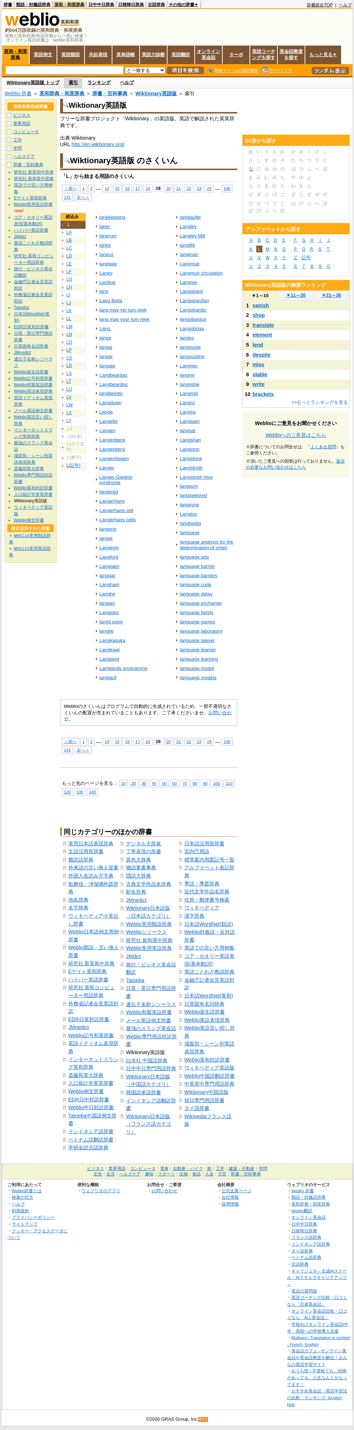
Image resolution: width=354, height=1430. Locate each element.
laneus (107, 254)
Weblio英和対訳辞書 (207, 1060)
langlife (187, 245)
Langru (187, 402)
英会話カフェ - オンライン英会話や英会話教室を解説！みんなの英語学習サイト (317, 1357)
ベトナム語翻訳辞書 (90, 1139)
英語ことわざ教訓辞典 (209, 972)
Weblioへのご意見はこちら (296, 435)
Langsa (187, 412)
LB (69, 240)
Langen (108, 430)
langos (187, 337)
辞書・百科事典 (109, 93)
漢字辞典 (194, 916)
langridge (189, 384)
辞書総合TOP (320, 5)
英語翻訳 (180, 54)
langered (109, 491)
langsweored (193, 495)
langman (189, 254)
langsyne (189, 504)
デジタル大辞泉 (143, 843)
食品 (196, 1174)
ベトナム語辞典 (306, 1257)
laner (105, 226)
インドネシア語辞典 (310, 1244)
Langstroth (191, 467)
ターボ (236, 54)
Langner (188, 282)
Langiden (109, 612)
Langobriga (192, 328)
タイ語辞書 (196, 1108)
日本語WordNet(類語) (208, 924)
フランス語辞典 (306, 1237)
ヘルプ (345, 5)
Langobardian (194, 300)
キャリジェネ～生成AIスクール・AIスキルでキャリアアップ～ (317, 1277)
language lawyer (197, 640)
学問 (17, 148)
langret (187, 375)
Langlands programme (124, 668)
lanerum (108, 235)
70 (185, 783)
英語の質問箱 (304, 1291)
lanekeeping (113, 217)
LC (69, 248)
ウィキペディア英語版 (209, 1068)
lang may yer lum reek (123, 310)
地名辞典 (78, 900)
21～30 (331, 295)
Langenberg (112, 449)
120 (67, 791)
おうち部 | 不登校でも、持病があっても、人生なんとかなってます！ (317, 1377)
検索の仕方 (22, 1197)
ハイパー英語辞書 (88, 979)
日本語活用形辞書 (204, 843)
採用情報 (230, 1204)
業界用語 (21, 123)
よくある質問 (323, 446)
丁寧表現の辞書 (143, 851)
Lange (106, 412)
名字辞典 (78, 907)
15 (117, 188)
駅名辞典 (136, 892)
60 (174, 783)
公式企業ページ (237, 1190)
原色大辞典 (138, 860)
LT (69, 381)
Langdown (111, 402)
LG (69, 279)
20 (168, 188)
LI (68, 295)
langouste (190, 347)
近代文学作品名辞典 (206, 891)
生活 (110, 1174)
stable (260, 374)
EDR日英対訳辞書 (88, 1019)
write (259, 384)
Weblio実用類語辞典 (149, 924)
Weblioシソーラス (146, 932)
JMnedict (78, 1027)
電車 (164, 1168)
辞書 (8, 5)
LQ (69, 358)
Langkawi (110, 649)
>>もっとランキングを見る (319, 402)
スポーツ (166, 1174)
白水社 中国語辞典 (147, 1060)
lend (258, 345)
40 (154, 783)
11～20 (296, 295)
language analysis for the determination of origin (206, 544)
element (262, 335)
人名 (209, 1174)
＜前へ (70, 188)
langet (106, 538)
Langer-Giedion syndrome (116, 479)
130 (80, 791)
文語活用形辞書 (85, 851)
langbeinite (111, 393)
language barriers (198, 575)
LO (69, 342)
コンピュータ (26, 131)
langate (107, 365)
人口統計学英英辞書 (90, 1083)
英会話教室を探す (291, 54)
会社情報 (230, 1197)
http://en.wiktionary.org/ (98, 144)
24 (209, 188)
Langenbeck (113, 440)
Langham (110, 584)
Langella (109, 421)
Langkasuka (113, 640)
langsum (189, 486)
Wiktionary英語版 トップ (33, 82)
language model (197, 668)
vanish (261, 305)
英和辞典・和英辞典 (61, 93)
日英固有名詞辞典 (204, 1004)
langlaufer (190, 217)
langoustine (192, 356)
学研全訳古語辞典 (88, 1147)
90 (205, 783)
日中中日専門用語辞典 (151, 1068)
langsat (187, 430)
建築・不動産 (241, 1168)
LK (69, 310)
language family (196, 612)
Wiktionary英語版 (155, 93)
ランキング (99, 82)
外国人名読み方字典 (90, 876)
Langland (109, 659)
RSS (203, 1419)
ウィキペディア (201, 907)
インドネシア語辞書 (90, 1131)
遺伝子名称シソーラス (151, 1004)
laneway (108, 263)
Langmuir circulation (201, 273)
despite (262, 355)
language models (198, 677)
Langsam (189, 421)
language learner (198, 649)
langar (106, 356)
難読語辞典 (80, 860)
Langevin (109, 547)
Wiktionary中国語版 (206, 1092)
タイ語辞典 (302, 1250)
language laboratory (201, 631)
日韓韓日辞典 (131, 5)
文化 (97, 1174)
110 (229, 783)
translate (263, 325)
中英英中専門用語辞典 (209, 1084)
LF (69, 271)
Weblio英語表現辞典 (207, 1020)
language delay (196, 593)
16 (127, 188)
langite (107, 631)
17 (137, 188)
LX (69, 412)
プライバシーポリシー (33, 1217)
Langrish (189, 393)
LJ (69, 302)
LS (69, 373)
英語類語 (70, 54)
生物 (183, 1174)
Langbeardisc (114, 384)
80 (195, 783)
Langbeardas (114, 375)
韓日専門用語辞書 (204, 1100)
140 (227, 188)
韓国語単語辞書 (143, 1092)
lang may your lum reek (125, 319)
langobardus (193, 319)
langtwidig (190, 523)
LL (69, 318)
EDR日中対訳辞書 (88, 1099)
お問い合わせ (164, 1190)
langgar (108, 575)
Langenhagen (114, 458)
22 (188, 188)
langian (107, 603)
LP (69, 350)
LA (69, 232)
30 (143, 783)
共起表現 (98, 54)
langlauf (108, 677)
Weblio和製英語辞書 (149, 1012)
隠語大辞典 (138, 876)
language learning (199, 659)
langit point (111, 621)
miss (259, 364)
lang (104, 291)
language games (197, 621)
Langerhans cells (118, 519)
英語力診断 (153, 54)
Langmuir (190, 263)
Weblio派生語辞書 (204, 1012)
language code (195, 584)
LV (69, 397)
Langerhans (112, 501)
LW (70, 404)
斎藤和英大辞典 (85, 1075)
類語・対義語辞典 (33, 5)
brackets (263, 394)
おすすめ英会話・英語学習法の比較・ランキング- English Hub (317, 1397)
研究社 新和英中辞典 (149, 940)
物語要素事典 (141, 867)
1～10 (260, 295)
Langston (189, 449)
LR (69, 365)
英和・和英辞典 (69, 5)
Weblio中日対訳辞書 (91, 1107)
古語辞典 (156, 5)
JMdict (133, 956)
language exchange (201, 603)
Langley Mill (192, 235)
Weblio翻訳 (301, 1210)
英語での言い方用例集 (209, 948)
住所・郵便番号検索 (206, 900)
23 (199, 188)
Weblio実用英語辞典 (149, 948)
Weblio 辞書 (18, 93)
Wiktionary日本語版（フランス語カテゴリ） (148, 1124)
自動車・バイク (188, 1168)
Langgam (110, 566)
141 (67, 197)
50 (164, 783)
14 (107, 188)
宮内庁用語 (196, 851)
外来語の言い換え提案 (93, 867)
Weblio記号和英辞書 (91, 1035)
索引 (73, 82)
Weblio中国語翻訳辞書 (209, 1076)
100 (216, 783)
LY (69, 420)
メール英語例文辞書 (148, 1020)
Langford (109, 557)
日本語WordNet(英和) (208, 996)
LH (69, 287)
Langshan (190, 440)
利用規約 (20, 1210)
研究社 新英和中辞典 (91, 963)
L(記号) (74, 465)
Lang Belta (111, 300)
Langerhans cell (117, 510)
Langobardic (193, 310)
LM (70, 326)
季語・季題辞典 (201, 883)
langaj (106, 347)
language (189, 532)
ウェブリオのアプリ (101, 1190)
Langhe (108, 593)
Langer (107, 467)
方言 (222, 1174)
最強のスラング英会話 (151, 1028)
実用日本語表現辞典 (90, 843)
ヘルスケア (24, 156)
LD (69, 256)
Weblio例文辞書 (86, 1091)
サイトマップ (25, 1224)
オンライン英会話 (208, 54)
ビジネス (21, 115)
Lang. (106, 328)
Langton (188, 514)
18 (148, 188)
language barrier (197, 566)
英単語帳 (125, 54)
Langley (188, 226)
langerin (108, 529)
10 (123, 783)
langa (105, 337)
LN (69, 334)
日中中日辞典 (101, 5)
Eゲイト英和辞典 (87, 971)
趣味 (149, 1174)
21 (178, 188)
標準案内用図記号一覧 (209, 860)
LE (69, 263)
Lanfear (108, 282)
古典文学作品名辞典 (148, 884)
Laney (106, 273)
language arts (194, 557)
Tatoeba (135, 980)
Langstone (191, 458)
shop (259, 315)
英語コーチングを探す (263, 54)
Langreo (188, 365)
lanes (105, 245)
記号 (306, 257)
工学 (17, 139)
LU (69, 389)
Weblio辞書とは (27, 1190)
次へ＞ (83, 197)
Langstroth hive (196, 477)
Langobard (191, 291)
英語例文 (43, 54)
